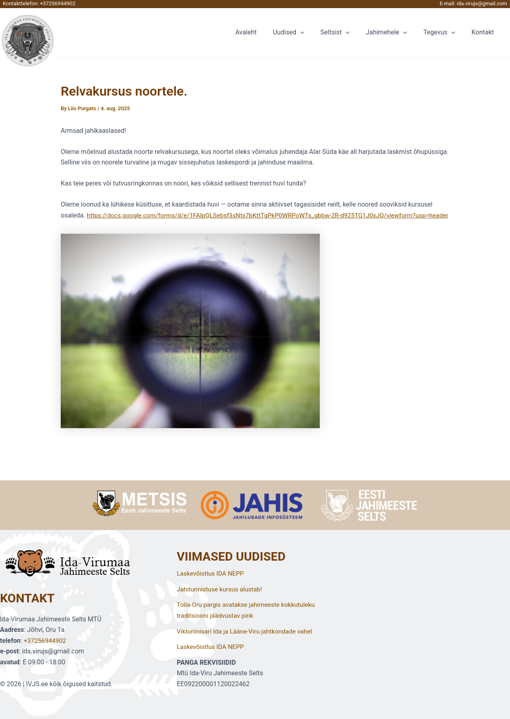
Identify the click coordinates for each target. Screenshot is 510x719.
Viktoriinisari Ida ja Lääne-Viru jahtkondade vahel (247, 631)
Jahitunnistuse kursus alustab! (221, 589)
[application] (315, 32)
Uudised (303, 32)
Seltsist (346, 32)
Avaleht (263, 32)
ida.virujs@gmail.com (482, 3)
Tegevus (444, 32)
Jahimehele (394, 32)
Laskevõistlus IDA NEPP (211, 574)
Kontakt (484, 32)
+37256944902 (57, 3)
